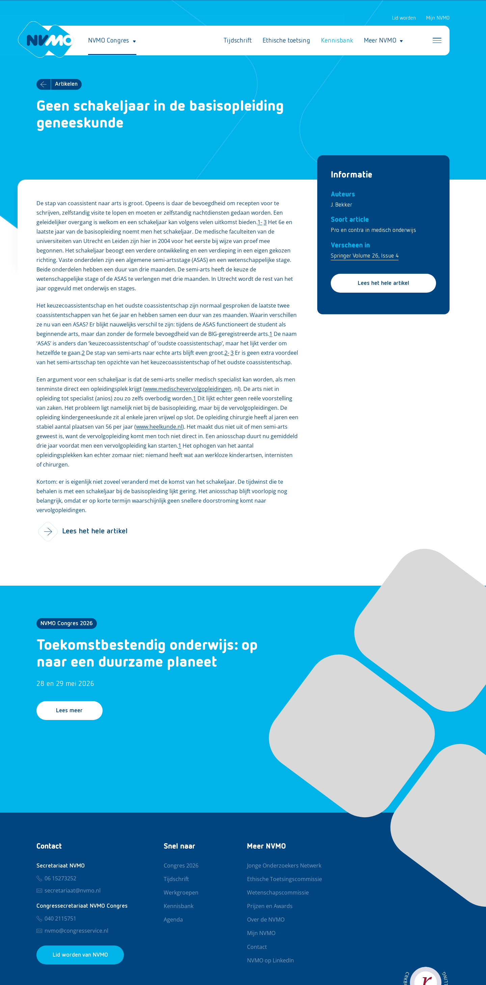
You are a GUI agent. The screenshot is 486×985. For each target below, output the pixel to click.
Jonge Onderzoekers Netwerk (284, 866)
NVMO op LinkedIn (270, 960)
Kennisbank (337, 40)
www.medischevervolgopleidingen (188, 389)
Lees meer (69, 711)
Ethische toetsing (286, 40)
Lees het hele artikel (383, 283)
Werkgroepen (181, 893)
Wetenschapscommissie (278, 893)
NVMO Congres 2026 (66, 623)
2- (226, 353)
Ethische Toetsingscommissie (284, 879)
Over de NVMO (266, 920)
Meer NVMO (380, 40)
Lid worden (404, 18)
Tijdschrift (237, 40)
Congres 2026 (181, 866)
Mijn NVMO (438, 18)
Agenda (173, 920)
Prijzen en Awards (270, 906)
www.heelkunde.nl (159, 427)
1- (260, 222)
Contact (257, 947)
